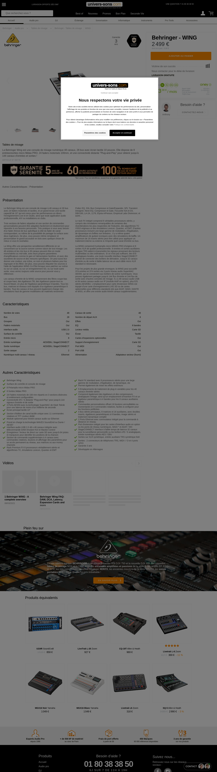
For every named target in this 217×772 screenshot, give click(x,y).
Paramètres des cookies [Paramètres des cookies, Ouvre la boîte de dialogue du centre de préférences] (95, 133)
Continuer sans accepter (109, 93)
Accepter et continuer (122, 133)
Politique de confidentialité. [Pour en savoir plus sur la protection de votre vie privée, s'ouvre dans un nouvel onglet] (124, 125)
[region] (109, 108)
